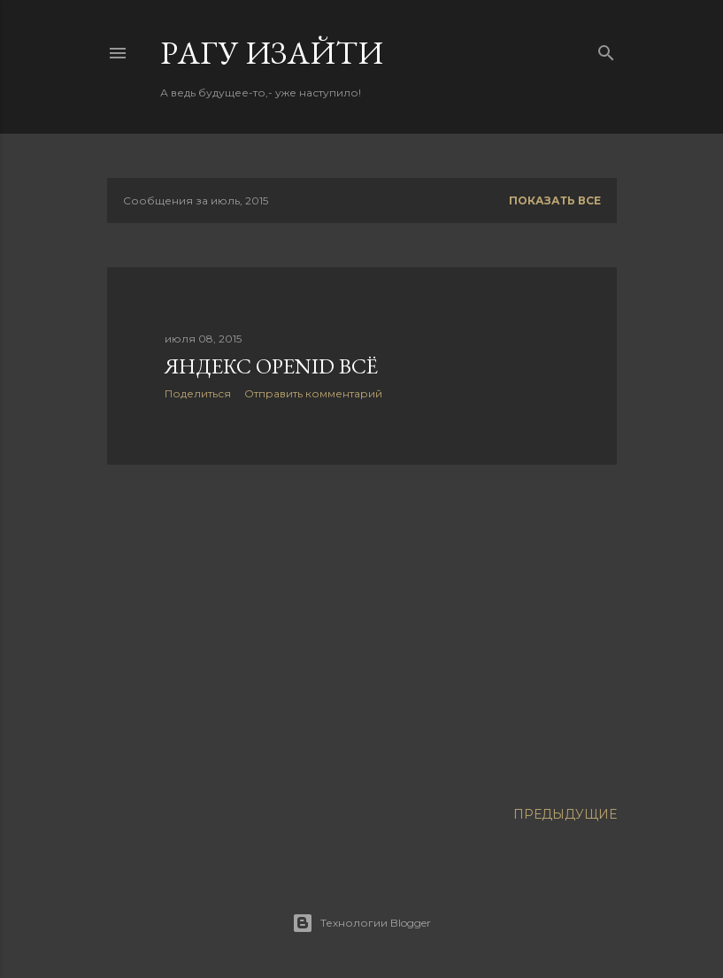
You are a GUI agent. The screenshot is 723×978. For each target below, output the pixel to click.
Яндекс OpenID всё (271, 366)
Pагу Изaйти (271, 52)
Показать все (555, 200)
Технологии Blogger (361, 923)
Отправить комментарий (313, 393)
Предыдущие (565, 814)
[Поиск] (606, 49)
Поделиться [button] (198, 393)
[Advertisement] (362, 633)
